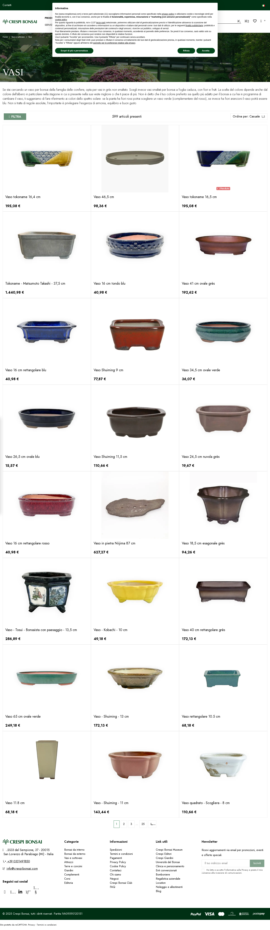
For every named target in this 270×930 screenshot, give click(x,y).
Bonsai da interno (74, 850)
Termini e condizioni (121, 854)
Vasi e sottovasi (73, 858)
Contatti (7, 5)
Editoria (68, 883)
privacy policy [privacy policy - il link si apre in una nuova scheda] (168, 14)
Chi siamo (115, 875)
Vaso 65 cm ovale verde (23, 716)
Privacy (245, 870)
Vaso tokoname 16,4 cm (22, 196)
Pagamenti (116, 858)
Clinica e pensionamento (170, 866)
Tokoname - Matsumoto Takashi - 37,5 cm (35, 283)
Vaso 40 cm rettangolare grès (203, 629)
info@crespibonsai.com (22, 868)
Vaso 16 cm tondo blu (109, 283)
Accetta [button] (205, 51)
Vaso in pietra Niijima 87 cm (114, 543)
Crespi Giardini (164, 858)
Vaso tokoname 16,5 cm (199, 196)
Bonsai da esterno (74, 854)
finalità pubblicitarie (194, 25)
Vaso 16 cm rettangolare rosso (27, 543)
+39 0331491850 (18, 861)
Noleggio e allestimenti (169, 887)
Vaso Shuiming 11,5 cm (110, 456)
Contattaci (115, 870)
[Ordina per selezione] (248, 116)
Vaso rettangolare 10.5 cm (201, 716)
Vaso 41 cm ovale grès (198, 283)
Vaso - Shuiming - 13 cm (111, 716)
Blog (158, 891)
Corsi (67, 879)
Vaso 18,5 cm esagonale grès (203, 543)
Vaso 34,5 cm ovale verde (201, 370)
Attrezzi (68, 862)
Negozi (114, 879)
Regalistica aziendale (168, 879)
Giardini (68, 870)
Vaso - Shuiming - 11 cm (111, 802)
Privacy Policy (118, 862)
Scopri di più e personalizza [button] (74, 51)
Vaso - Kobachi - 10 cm (110, 629)
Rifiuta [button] (186, 51)
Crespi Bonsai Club (121, 883)
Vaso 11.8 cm (15, 802)
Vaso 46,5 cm (104, 196)
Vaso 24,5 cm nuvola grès (201, 456)
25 (143, 824)
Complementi (71, 875)
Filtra (16, 116)
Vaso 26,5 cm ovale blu (22, 456)
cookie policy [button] (61, 19)
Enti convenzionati (166, 870)
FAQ (113, 887)
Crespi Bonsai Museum (169, 850)
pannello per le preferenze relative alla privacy (114, 43)
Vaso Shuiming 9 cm (108, 370)
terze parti (100, 22)
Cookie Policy (118, 866)
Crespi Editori (164, 854)
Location (161, 883)
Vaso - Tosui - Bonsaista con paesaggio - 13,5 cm (41, 629)
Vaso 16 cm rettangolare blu (25, 370)
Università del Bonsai (168, 862)
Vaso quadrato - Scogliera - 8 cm (206, 802)
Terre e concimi (73, 866)
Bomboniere (163, 875)
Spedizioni (116, 850)
